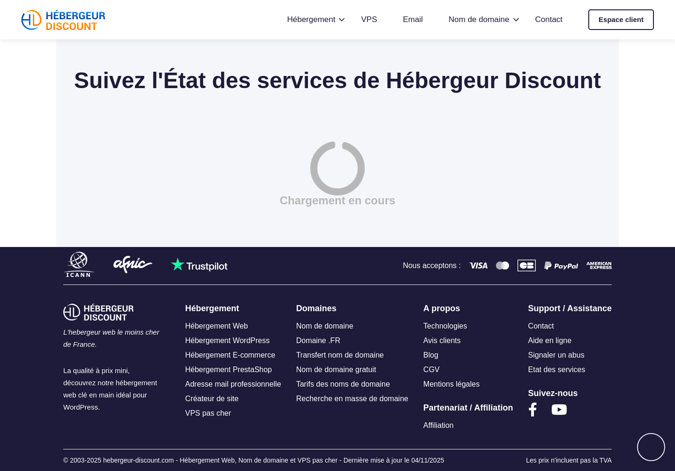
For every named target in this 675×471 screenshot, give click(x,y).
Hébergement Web (216, 326)
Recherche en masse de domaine (352, 399)
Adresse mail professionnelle (233, 384)
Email (413, 19)
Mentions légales (451, 384)
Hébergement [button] (311, 19)
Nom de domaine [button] (479, 19)
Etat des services (556, 370)
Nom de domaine (324, 326)
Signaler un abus (556, 355)
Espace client (621, 19)
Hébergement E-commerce (230, 355)
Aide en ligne (550, 340)
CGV (431, 370)
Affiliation (438, 425)
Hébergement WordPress (227, 340)
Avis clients (442, 340)
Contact (549, 19)
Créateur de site (212, 399)
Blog (430, 355)
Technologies (445, 326)
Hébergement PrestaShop (228, 370)
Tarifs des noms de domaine (343, 384)
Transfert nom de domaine (340, 355)
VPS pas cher (208, 413)
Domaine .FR (318, 340)
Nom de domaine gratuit (336, 370)
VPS (369, 19)
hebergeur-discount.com (138, 460)
